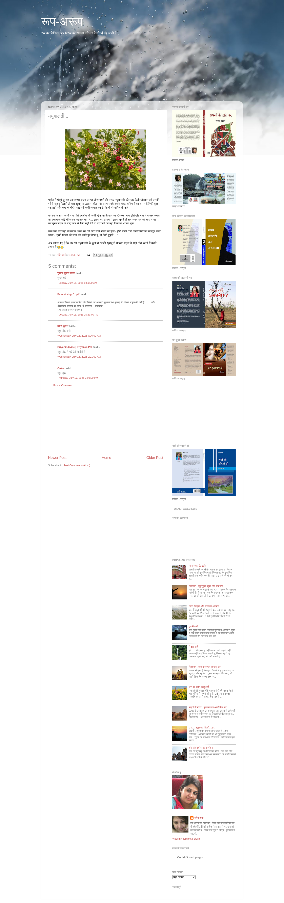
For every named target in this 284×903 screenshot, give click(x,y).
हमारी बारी (193, 626)
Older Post (154, 458)
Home (106, 458)
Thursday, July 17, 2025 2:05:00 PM (77, 377)
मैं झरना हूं (193, 646)
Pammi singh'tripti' (68, 294)
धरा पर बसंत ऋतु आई (199, 687)
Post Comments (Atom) (77, 465)
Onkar (61, 368)
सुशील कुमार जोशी (66, 273)
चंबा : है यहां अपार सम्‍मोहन (201, 747)
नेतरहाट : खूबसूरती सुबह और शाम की (206, 586)
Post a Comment (62, 385)
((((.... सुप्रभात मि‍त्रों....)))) (202, 727)
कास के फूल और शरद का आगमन (204, 606)
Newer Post (57, 458)
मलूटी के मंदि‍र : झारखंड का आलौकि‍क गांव (208, 707)
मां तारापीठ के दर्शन (197, 566)
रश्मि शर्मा (198, 818)
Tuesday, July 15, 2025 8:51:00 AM (77, 282)
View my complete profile (186, 838)
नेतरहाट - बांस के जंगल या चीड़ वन (205, 667)
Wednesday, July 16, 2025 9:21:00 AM (79, 356)
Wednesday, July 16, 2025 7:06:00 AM (79, 335)
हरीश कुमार (62, 326)
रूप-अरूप (62, 21)
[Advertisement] (142, 71)
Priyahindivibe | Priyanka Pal (74, 347)
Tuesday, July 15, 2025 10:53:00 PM (78, 314)
